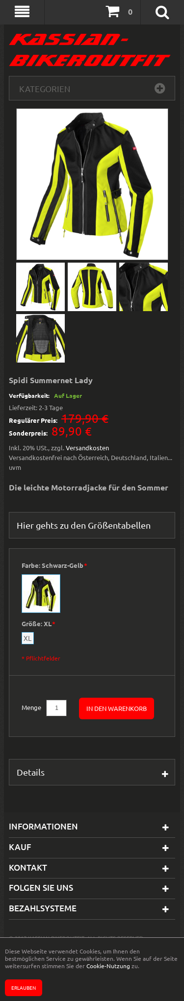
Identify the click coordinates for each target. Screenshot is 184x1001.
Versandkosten (87, 447)
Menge (31, 707)
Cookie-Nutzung (108, 966)
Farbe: (54, 565)
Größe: (38, 624)
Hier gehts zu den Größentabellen (84, 525)
